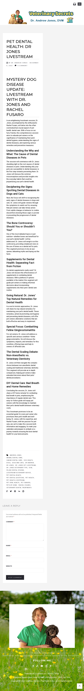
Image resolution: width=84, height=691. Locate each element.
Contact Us (41, 673)
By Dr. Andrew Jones (16, 63)
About (50, 673)
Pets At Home (11, 485)
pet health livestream (15, 480)
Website (9, 566)
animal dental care (14, 457)
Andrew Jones (15, 455)
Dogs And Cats (18, 463)
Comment (10, 522)
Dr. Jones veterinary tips (16, 467)
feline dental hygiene (15, 470)
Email (8, 556)
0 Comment (21, 65)
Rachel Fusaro (25, 485)
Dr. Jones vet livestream (25, 465)
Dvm (30, 467)
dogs (8, 463)
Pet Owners (25, 482)
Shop (56, 673)
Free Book (29, 673)
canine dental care (14, 460)
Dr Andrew (29, 463)
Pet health (29, 477)
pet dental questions (15, 477)
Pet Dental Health (13, 475)
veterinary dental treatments (19, 487)
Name (8, 545)
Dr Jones (10, 465)
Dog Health (28, 460)
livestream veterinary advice (18, 472)
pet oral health (12, 482)
